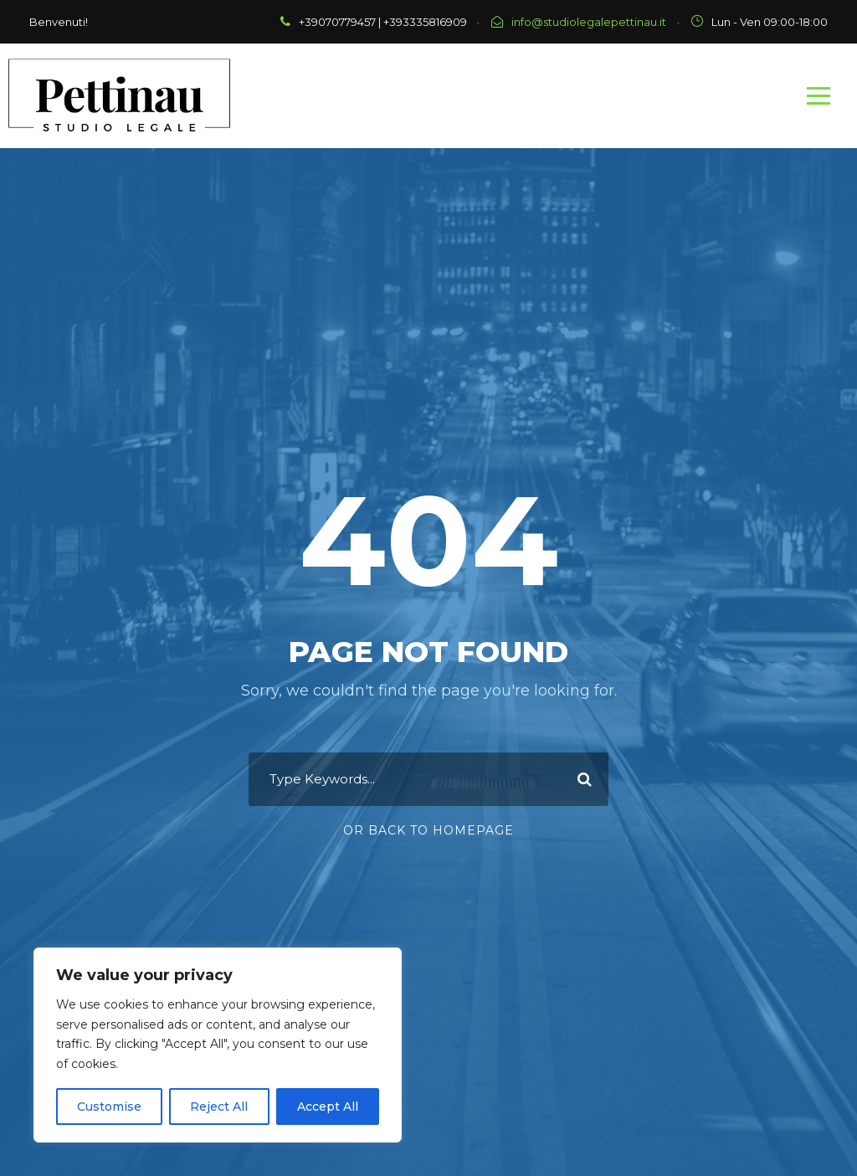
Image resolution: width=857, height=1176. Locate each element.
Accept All (327, 1106)
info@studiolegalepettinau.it (588, 21)
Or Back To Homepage (428, 830)
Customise (109, 1106)
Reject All (219, 1106)
